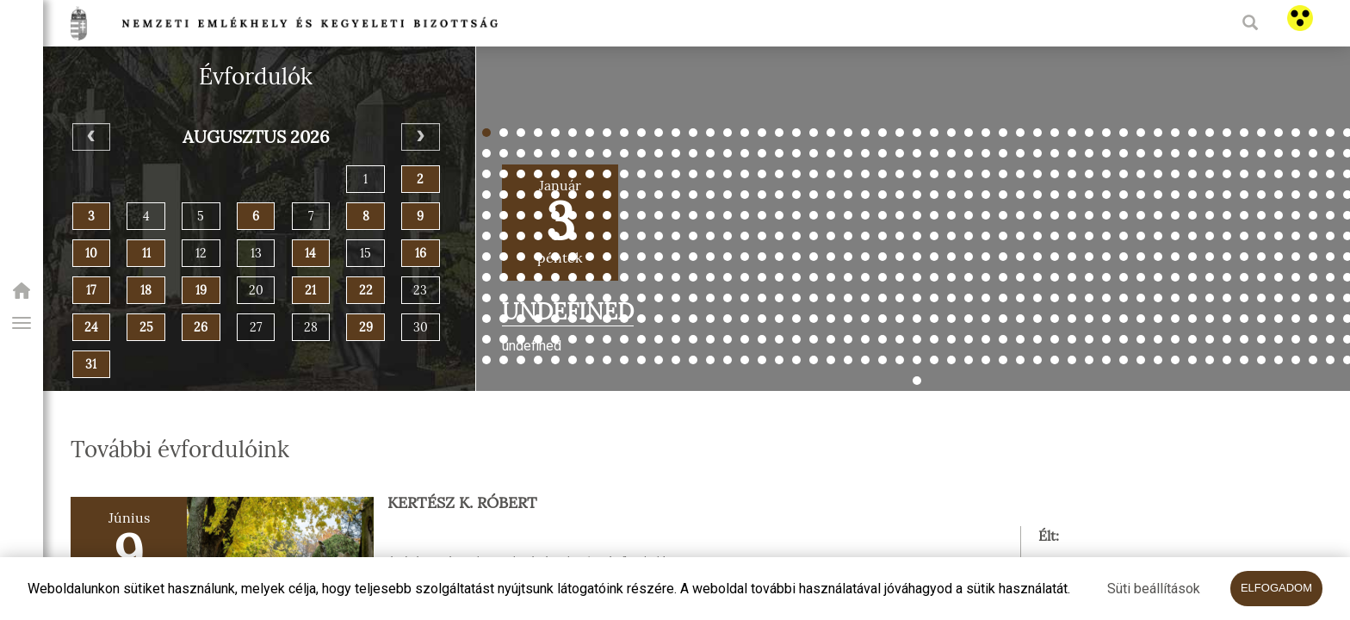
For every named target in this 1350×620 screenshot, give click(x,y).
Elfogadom (1276, 587)
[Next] (420, 137)
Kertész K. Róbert (462, 502)
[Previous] (91, 137)
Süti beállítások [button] (1153, 588)
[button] (21, 323)
